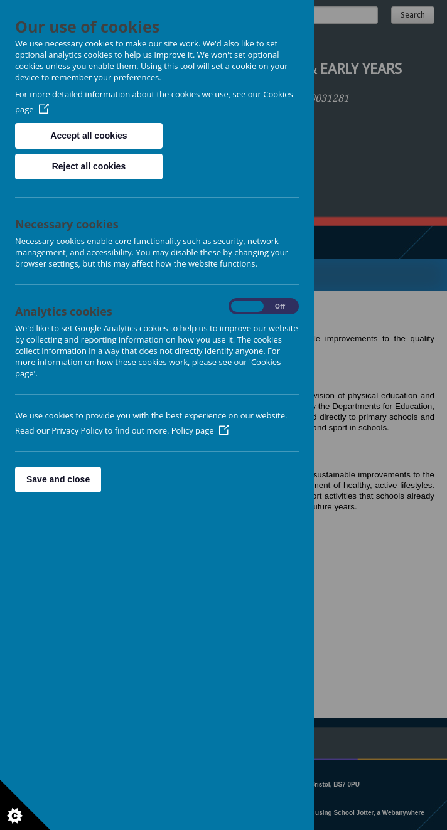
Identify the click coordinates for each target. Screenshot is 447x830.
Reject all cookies (89, 166)
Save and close (58, 479)
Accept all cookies (88, 135)
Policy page (200, 430)
